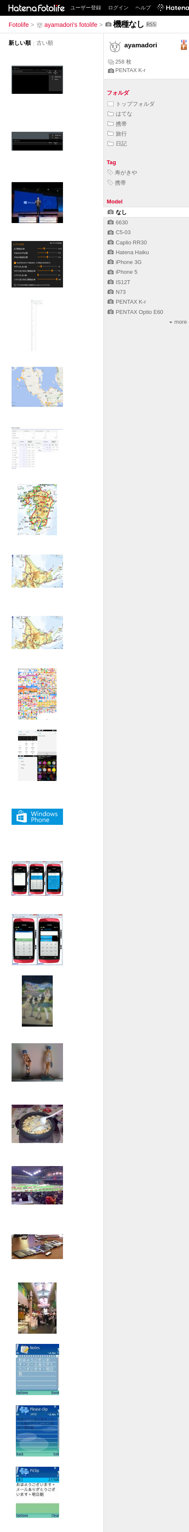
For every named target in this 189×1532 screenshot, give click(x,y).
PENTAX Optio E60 (135, 312)
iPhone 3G (124, 262)
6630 (118, 222)
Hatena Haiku (128, 252)
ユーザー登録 (85, 8)
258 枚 (120, 61)
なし (117, 212)
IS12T (119, 282)
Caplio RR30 (127, 242)
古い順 (44, 43)
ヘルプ (143, 8)
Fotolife (19, 24)
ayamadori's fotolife (67, 24)
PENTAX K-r (127, 70)
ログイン (118, 8)
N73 (117, 292)
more (178, 322)
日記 (117, 143)
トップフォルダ (131, 104)
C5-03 (119, 232)
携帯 (117, 124)
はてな (120, 113)
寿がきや (122, 172)
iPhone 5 (123, 272)
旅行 (117, 134)
